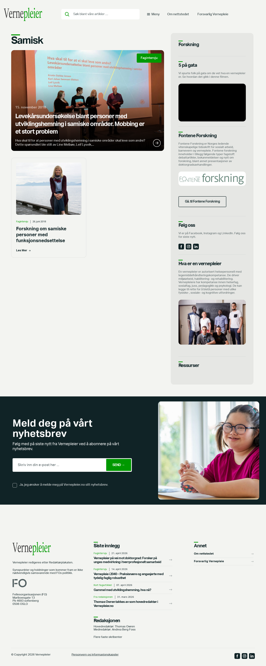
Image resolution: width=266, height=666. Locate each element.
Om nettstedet (178, 14)
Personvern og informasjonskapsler (95, 655)
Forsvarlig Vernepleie (212, 14)
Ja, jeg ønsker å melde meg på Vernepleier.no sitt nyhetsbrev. (63, 485)
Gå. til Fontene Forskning (203, 202)
